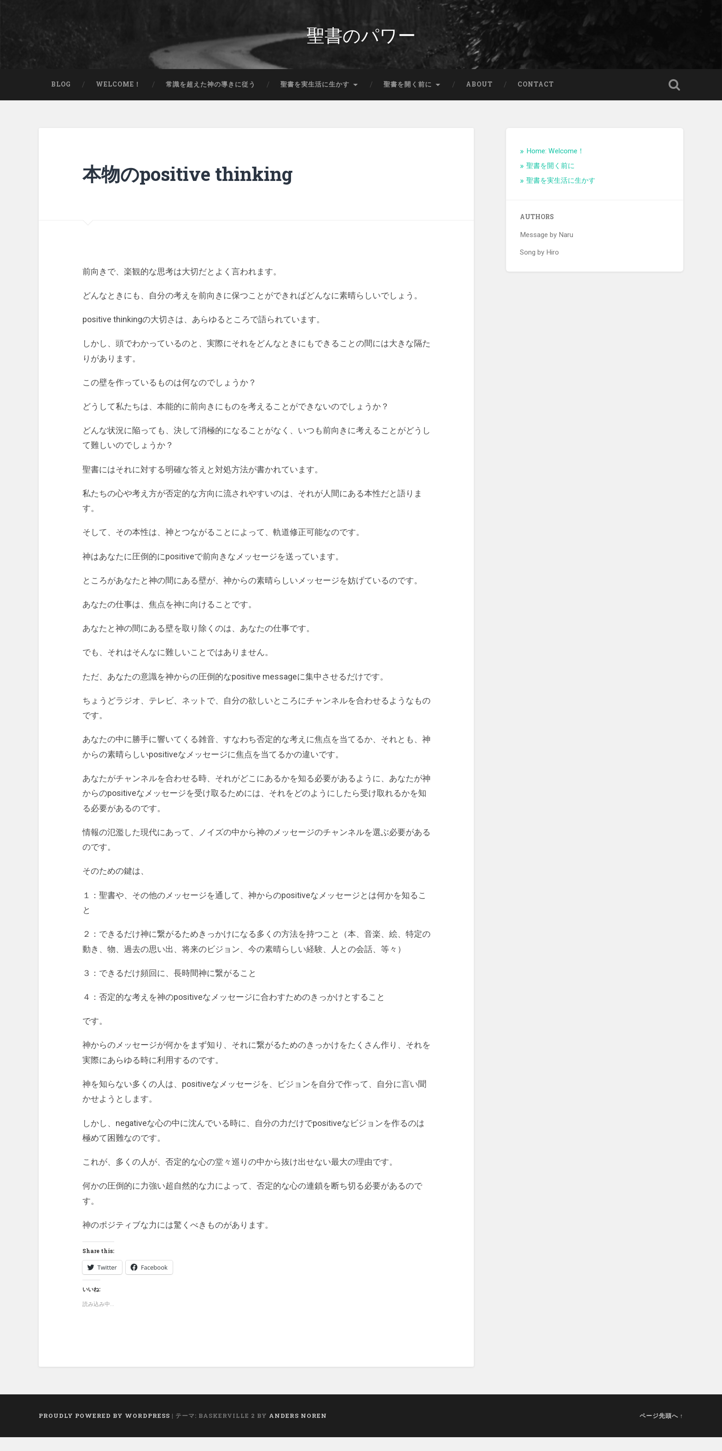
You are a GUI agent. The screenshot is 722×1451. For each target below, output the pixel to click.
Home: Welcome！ (555, 165)
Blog (61, 98)
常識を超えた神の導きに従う (211, 98)
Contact (536, 98)
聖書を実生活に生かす (314, 98)
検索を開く (674, 99)
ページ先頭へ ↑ (661, 1430)
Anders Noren (298, 1430)
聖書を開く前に (408, 98)
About (479, 98)
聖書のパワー (361, 41)
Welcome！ (118, 98)
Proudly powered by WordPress (104, 1430)
